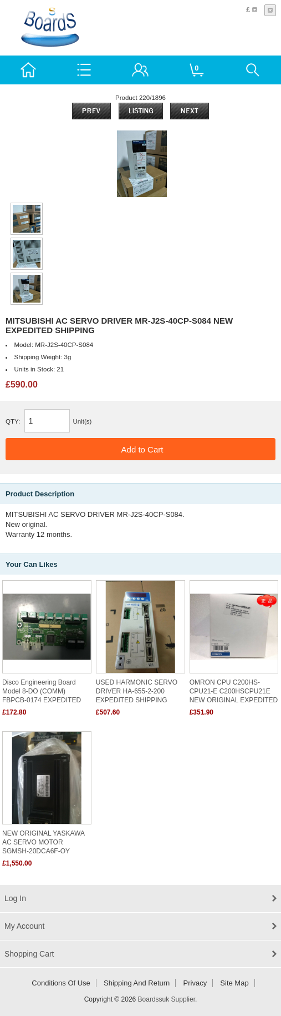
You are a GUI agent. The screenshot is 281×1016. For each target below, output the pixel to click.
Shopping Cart (29, 953)
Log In (15, 898)
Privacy (195, 983)
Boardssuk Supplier (166, 999)
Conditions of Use (61, 983)
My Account (24, 926)
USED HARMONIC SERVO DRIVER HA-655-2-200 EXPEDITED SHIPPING (136, 691)
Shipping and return (137, 983)
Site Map (234, 983)
